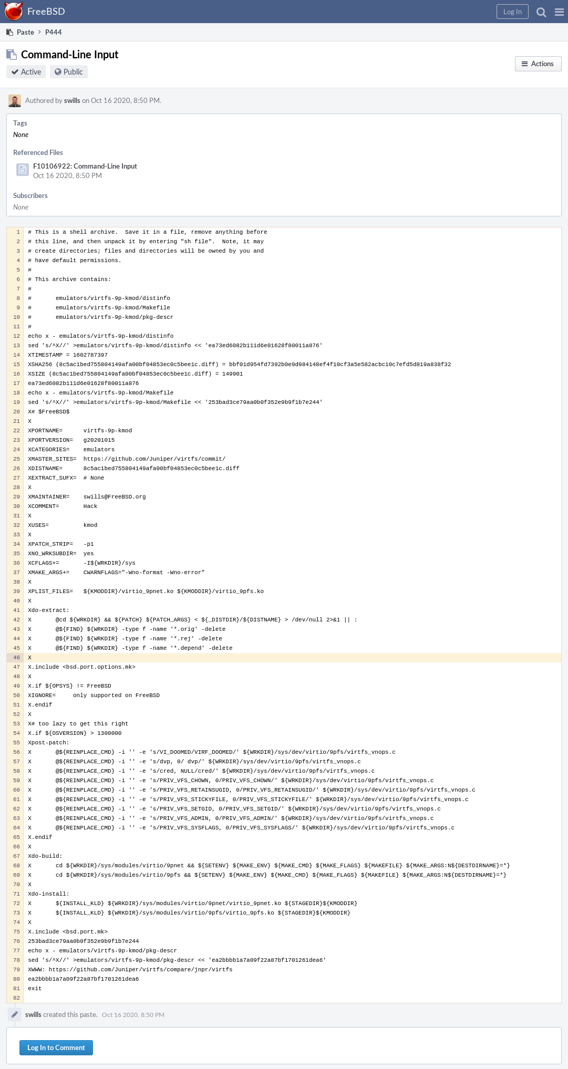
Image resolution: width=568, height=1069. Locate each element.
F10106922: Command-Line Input (85, 166)
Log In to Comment (56, 1047)
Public (73, 72)
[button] (559, 11)
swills (72, 100)
